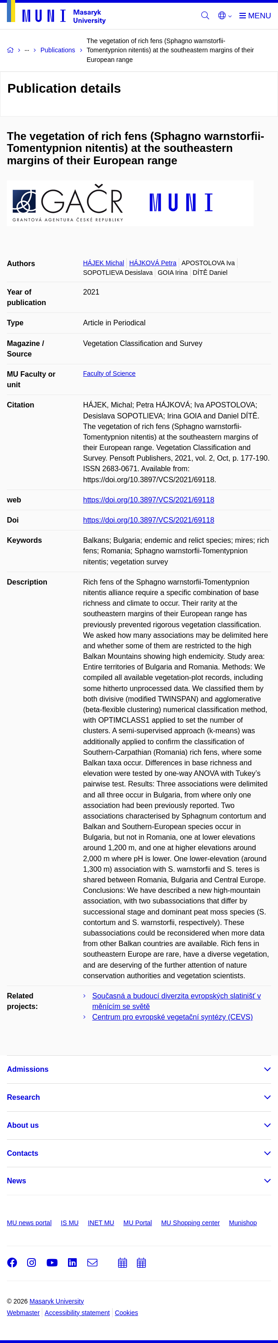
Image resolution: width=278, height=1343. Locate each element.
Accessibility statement (77, 1312)
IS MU (70, 1222)
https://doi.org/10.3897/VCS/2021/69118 (149, 500)
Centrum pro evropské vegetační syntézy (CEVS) (172, 1017)
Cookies (126, 1312)
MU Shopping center (190, 1222)
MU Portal (137, 1222)
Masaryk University (56, 1301)
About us (23, 1125)
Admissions (28, 1069)
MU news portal (29, 1222)
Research (23, 1097)
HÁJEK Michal (103, 263)
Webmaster (23, 1312)
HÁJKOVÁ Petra (152, 263)
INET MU (101, 1222)
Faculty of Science (109, 373)
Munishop (243, 1222)
